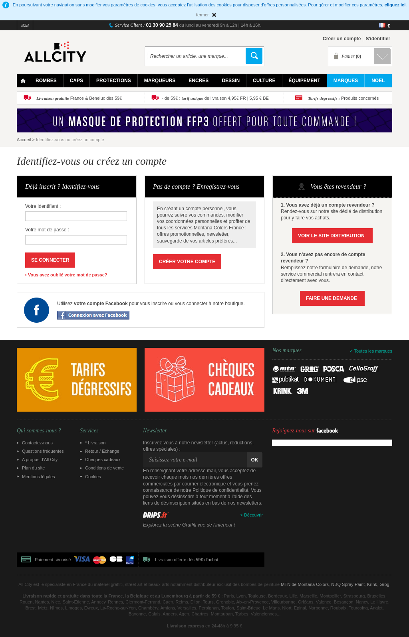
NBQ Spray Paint (348, 584)
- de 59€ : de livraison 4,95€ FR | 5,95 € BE (215, 98)
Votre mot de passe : (47, 230)
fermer (202, 14)
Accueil (24, 139)
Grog (384, 584)
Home (23, 80)
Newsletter (155, 431)
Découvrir (253, 515)
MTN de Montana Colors (305, 584)
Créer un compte (342, 38)
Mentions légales (38, 476)
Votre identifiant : (43, 206)
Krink (372, 584)
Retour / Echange (102, 451)
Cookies (93, 476)
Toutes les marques (373, 351)
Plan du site (33, 467)
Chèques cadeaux (103, 459)
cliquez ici (395, 4)
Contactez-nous (37, 442)
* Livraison (95, 442)
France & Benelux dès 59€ (79, 98)
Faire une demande (331, 298)
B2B (25, 25)
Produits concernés (343, 98)
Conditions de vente (104, 467)
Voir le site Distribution (331, 236)
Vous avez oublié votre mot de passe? (67, 274)
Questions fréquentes (43, 451)
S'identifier (377, 38)
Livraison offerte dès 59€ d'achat (186, 559)
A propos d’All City (40, 459)
